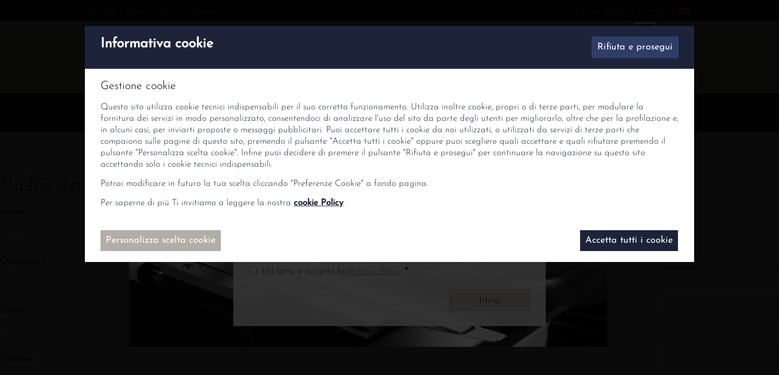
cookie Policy (318, 202)
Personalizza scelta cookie (161, 240)
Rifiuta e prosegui (635, 47)
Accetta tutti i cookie (629, 240)
